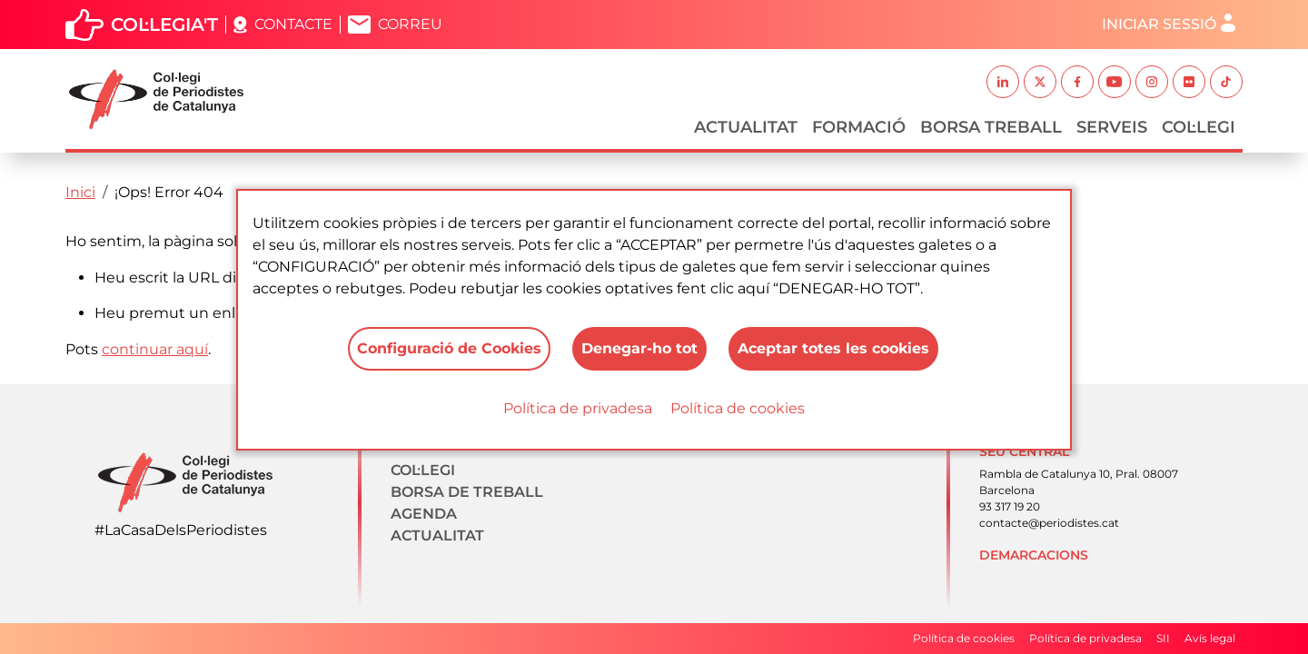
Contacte (293, 24)
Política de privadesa (577, 408)
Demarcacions (1033, 555)
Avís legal (1209, 638)
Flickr (1189, 81)
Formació (859, 127)
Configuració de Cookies (449, 348)
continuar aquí (155, 349)
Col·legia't (164, 24)
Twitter (1040, 81)
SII (1163, 638)
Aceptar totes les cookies (833, 348)
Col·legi (1198, 127)
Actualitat (746, 127)
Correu (410, 24)
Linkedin (1002, 81)
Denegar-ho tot (639, 348)
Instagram (1151, 81)
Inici (80, 192)
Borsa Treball (991, 127)
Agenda (424, 513)
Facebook (1077, 81)
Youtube (1114, 81)
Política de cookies (737, 408)
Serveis (1111, 127)
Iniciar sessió (1159, 24)
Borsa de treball (467, 491)
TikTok (1226, 81)
